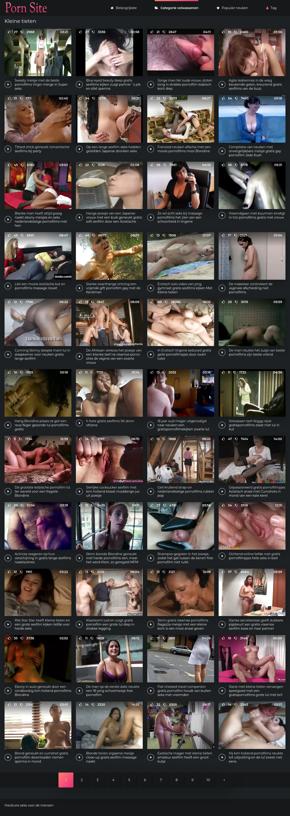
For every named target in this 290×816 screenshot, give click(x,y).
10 (208, 780)
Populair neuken (232, 8)
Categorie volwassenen (176, 8)
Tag (271, 8)
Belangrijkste (124, 8)
